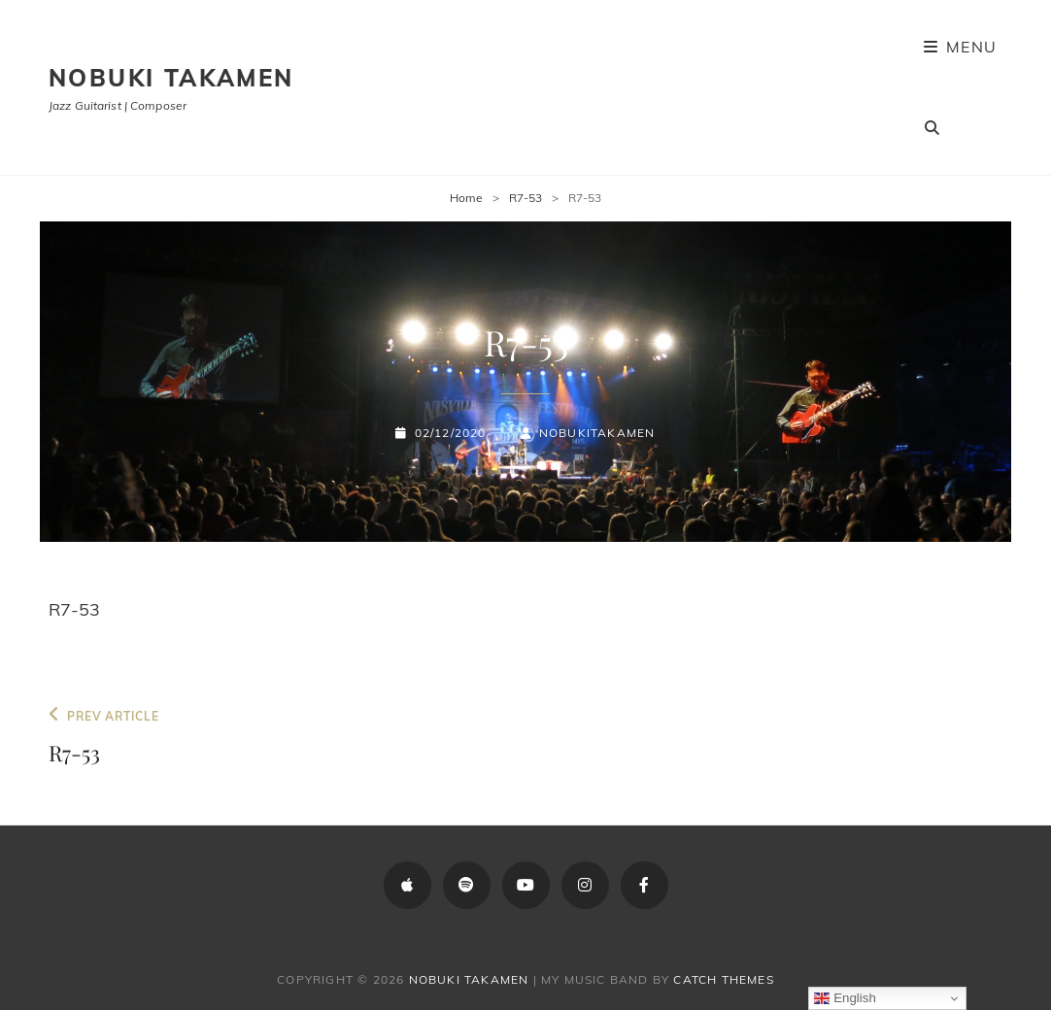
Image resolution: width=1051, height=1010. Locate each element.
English (844, 998)
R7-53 (525, 197)
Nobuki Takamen (171, 77)
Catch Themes (723, 979)
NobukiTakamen (597, 432)
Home (466, 197)
